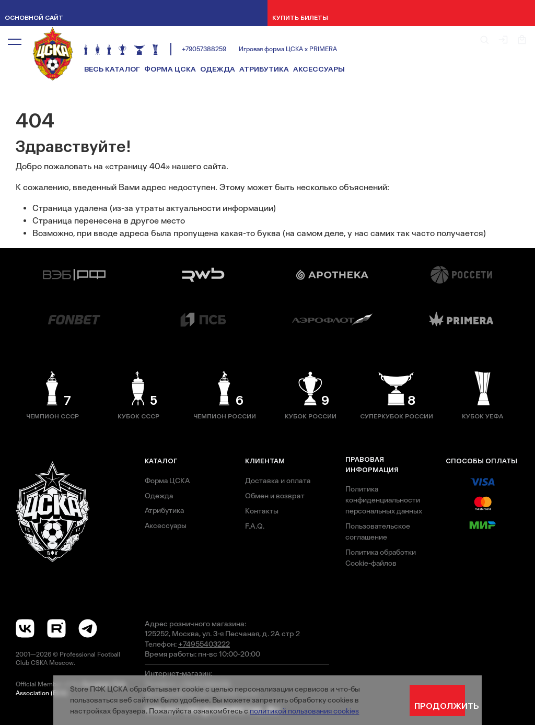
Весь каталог (112, 69)
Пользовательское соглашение (378, 531)
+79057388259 (204, 49)
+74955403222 (204, 644)
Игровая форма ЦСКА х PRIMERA (288, 49)
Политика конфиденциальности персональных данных (384, 500)
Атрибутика (264, 69)
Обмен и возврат (275, 496)
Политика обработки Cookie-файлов (381, 557)
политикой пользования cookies (304, 711)
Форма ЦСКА (170, 69)
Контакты (261, 511)
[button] (14, 41)
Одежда (217, 69)
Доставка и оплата (278, 480)
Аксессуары (319, 69)
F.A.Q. (254, 526)
